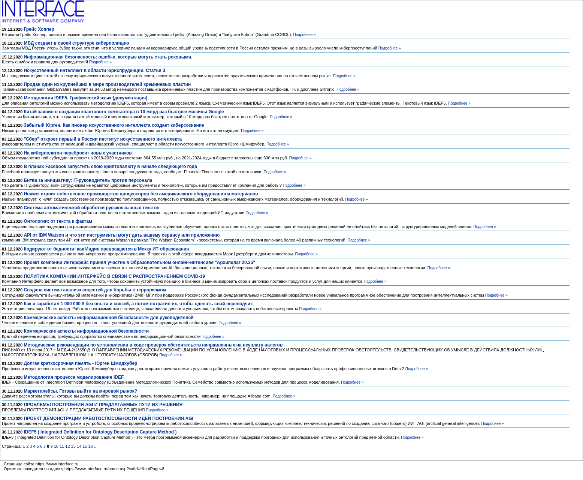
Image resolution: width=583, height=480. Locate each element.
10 (56, 446)
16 (90, 446)
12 (67, 446)
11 (62, 446)
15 (84, 446)
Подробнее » (304, 35)
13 (73, 446)
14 (79, 446)
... (95, 446)
